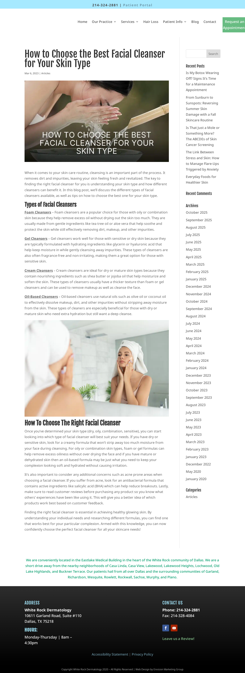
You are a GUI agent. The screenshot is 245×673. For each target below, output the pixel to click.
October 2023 (196, 390)
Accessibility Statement (110, 654)
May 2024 (193, 338)
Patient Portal (137, 5)
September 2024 (199, 308)
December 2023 (198, 375)
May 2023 (193, 427)
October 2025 (196, 212)
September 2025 (199, 220)
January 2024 (196, 368)
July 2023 (193, 412)
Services (127, 21)
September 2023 (199, 397)
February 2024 (197, 360)
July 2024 (193, 323)
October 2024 (196, 301)
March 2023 (195, 442)
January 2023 (196, 456)
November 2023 (198, 382)
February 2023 (197, 449)
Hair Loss (150, 21)
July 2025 (193, 234)
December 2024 (198, 286)
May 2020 (193, 471)
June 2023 (193, 419)
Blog (195, 21)
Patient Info (172, 21)
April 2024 (194, 345)
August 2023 (196, 405)
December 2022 (198, 464)
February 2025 (197, 271)
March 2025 (195, 264)
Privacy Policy (142, 654)
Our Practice (102, 21)
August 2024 (196, 316)
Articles (45, 73)
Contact (209, 21)
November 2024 (198, 294)
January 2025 (196, 279)
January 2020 (196, 479)
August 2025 (196, 227)
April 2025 (194, 257)
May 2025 (193, 249)
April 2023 (194, 434)
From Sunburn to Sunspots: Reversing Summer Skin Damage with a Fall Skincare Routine (202, 109)
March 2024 (195, 353)
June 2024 (193, 331)
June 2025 (193, 242)
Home (82, 21)
